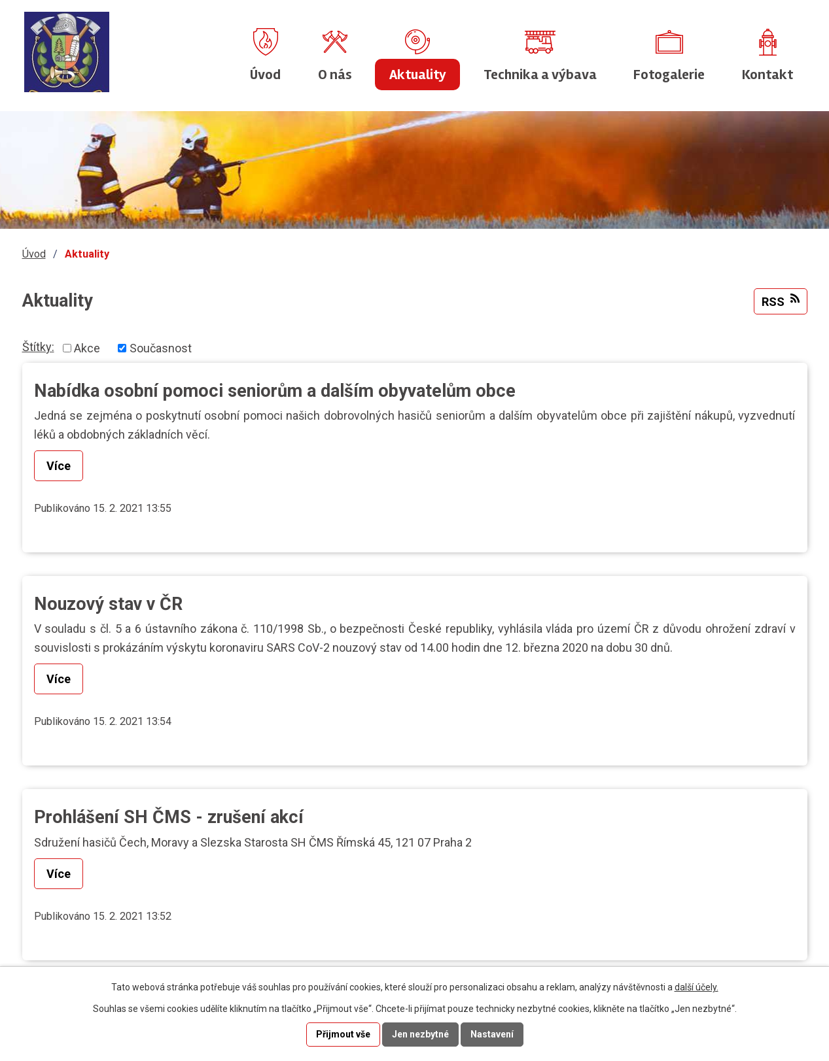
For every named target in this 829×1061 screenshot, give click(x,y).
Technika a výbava (540, 74)
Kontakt (767, 74)
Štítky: (38, 347)
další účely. (696, 987)
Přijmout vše (343, 1034)
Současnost (161, 348)
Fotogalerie (669, 74)
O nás (335, 74)
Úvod (265, 74)
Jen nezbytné (420, 1034)
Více (58, 466)
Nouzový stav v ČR (108, 604)
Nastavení (492, 1034)
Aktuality (417, 74)
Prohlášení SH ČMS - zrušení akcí (169, 817)
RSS (781, 301)
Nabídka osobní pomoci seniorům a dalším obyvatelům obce (275, 390)
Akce (87, 348)
